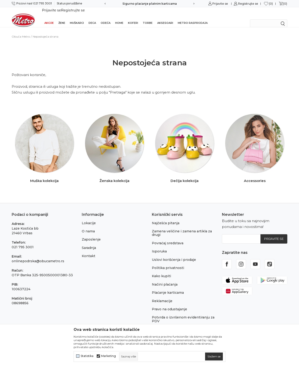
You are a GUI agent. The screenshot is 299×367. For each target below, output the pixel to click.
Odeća (105, 16)
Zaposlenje (91, 233)
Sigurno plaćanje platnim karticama (149, 3)
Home (119, 16)
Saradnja (89, 242)
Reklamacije (162, 295)
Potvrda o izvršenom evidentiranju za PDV (183, 313)
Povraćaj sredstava (167, 237)
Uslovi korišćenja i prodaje (174, 254)
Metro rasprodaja (193, 16)
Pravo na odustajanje (169, 303)
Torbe (148, 16)
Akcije (49, 16)
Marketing (108, 356)
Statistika (87, 356)
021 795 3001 (23, 241)
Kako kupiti (161, 270)
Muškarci (77, 16)
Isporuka (159, 245)
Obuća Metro (21, 30)
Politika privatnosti (168, 262)
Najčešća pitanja (165, 217)
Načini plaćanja (165, 278)
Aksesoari (165, 16)
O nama (88, 225)
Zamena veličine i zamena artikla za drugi (182, 227)
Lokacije (89, 217)
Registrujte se (248, 3)
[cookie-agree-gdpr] (214, 356)
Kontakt (88, 250)
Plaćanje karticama (168, 286)
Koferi (133, 16)
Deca (92, 16)
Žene (61, 16)
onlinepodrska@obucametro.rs (38, 255)
